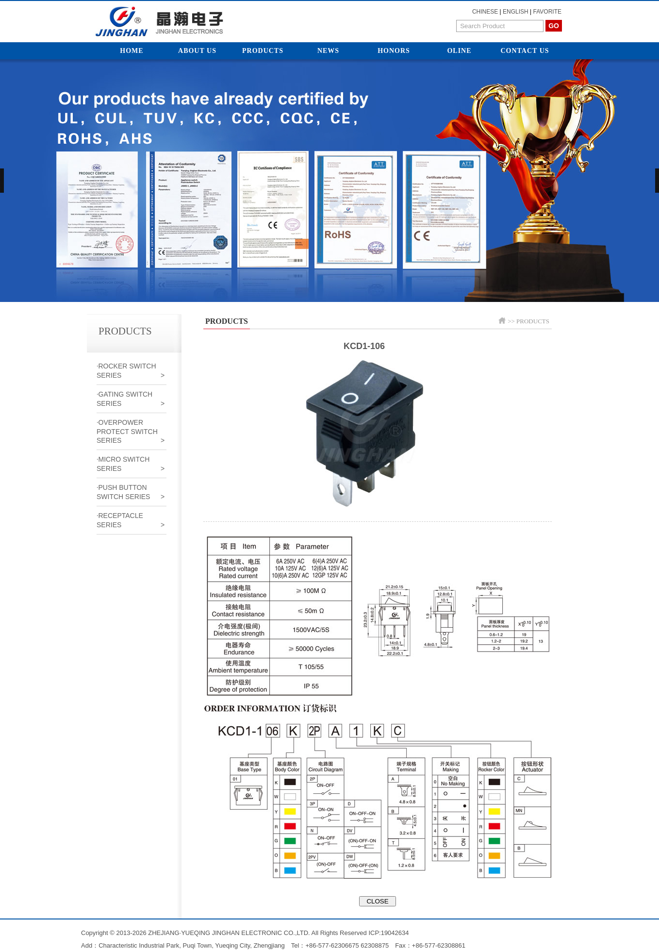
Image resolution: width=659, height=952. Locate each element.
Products (262, 50)
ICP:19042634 (388, 932)
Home (131, 50)
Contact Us (524, 50)
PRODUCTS (532, 321)
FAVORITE (547, 11)
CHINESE (485, 11)
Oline (459, 50)
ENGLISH (515, 11)
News (328, 50)
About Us (197, 50)
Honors (394, 50)
